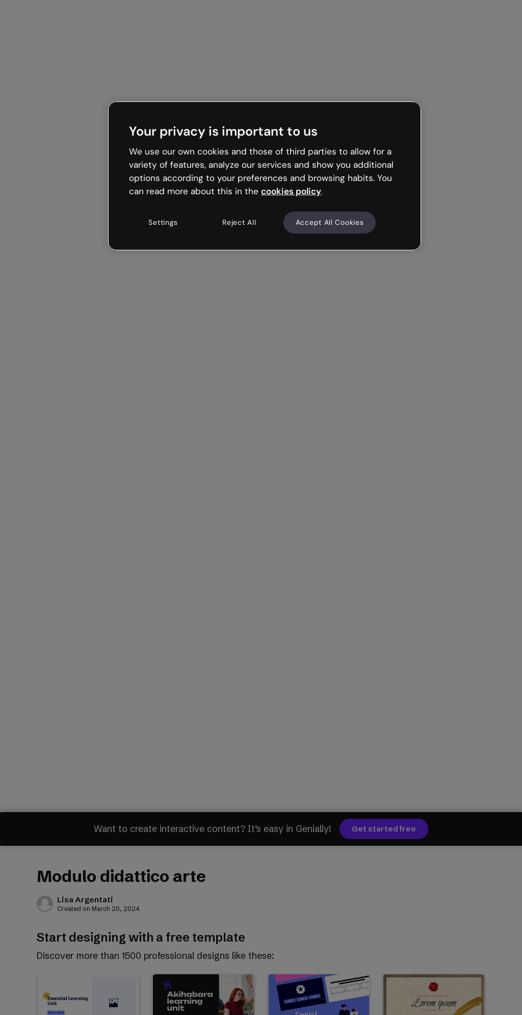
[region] (264, 175)
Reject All (239, 222)
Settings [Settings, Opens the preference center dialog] (163, 222)
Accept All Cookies (330, 222)
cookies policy (291, 191)
